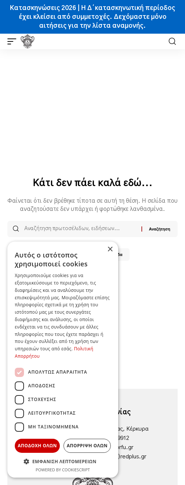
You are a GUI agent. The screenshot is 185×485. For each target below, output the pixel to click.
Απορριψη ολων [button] (87, 445)
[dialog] (62, 360)
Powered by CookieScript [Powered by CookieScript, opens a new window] (63, 469)
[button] (13, 41)
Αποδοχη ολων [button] (37, 445)
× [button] (110, 249)
